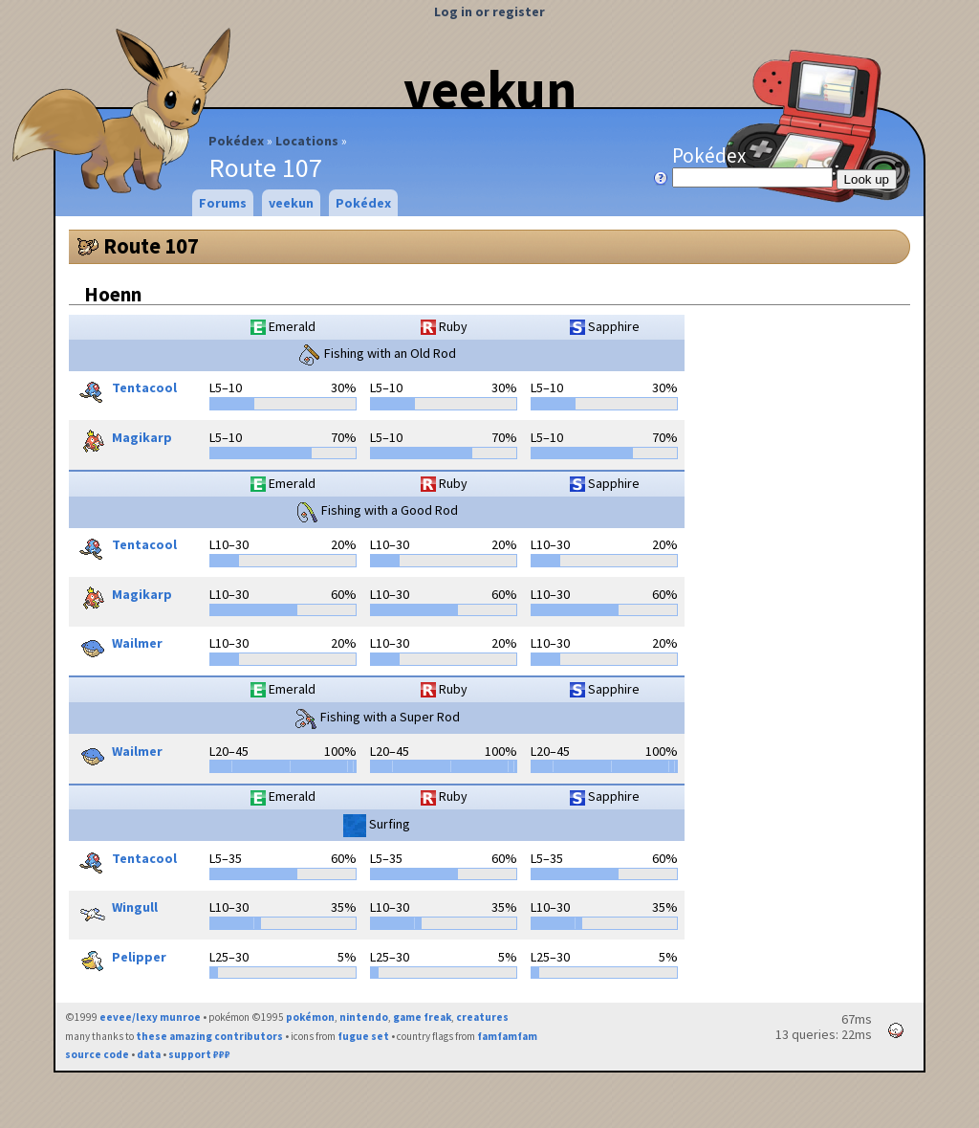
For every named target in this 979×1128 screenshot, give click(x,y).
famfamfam (507, 1036)
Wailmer (118, 644)
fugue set (363, 1036)
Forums (223, 202)
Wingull (116, 909)
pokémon (310, 1017)
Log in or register (489, 11)
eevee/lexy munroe (150, 1017)
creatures (482, 1017)
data (149, 1054)
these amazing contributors (209, 1036)
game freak (422, 1017)
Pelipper (120, 958)
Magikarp (123, 439)
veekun (490, 88)
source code (97, 1054)
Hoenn (112, 294)
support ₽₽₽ (199, 1054)
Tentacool (125, 389)
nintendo (363, 1017)
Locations (306, 140)
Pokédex (236, 140)
